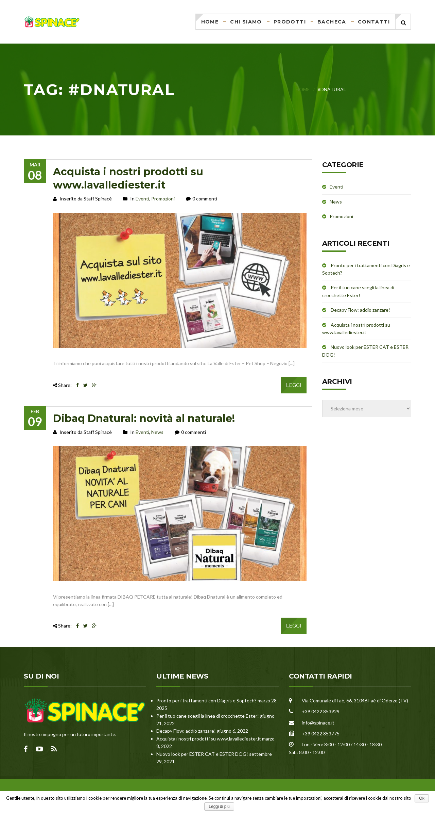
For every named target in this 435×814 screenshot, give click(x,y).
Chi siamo (246, 22)
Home (210, 22)
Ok (421, 798)
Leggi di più (219, 806)
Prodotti (290, 22)
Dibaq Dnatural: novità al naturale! (144, 418)
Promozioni (163, 198)
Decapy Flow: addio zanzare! (360, 310)
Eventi (142, 198)
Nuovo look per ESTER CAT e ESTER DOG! (202, 754)
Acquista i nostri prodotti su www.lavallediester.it (208, 739)
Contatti (374, 22)
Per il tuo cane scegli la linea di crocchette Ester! (207, 716)
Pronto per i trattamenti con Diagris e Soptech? (206, 700)
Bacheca (331, 22)
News (157, 432)
